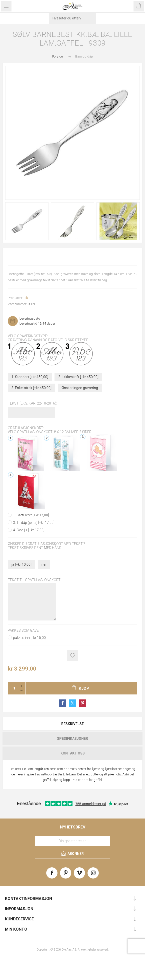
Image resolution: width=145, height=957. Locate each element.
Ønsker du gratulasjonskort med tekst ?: (47, 544)
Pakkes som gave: (24, 631)
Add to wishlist (72, 655)
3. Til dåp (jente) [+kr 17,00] (33, 523)
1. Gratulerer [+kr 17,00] (31, 515)
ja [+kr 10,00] (22, 564)
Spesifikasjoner (72, 739)
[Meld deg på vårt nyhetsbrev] (72, 841)
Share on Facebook (62, 703)
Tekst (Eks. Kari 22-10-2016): (32, 404)
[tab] (72, 724)
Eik (26, 298)
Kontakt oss (72, 753)
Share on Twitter (72, 703)
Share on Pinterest (82, 703)
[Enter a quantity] (13, 688)
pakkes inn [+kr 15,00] (29, 638)
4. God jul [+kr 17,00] (28, 530)
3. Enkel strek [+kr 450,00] (32, 388)
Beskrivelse (72, 724)
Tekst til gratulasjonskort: (34, 580)
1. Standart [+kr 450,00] (30, 377)
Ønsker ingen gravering (80, 388)
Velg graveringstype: (28, 336)
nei (44, 564)
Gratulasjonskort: (26, 428)
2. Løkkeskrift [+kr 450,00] (78, 377)
